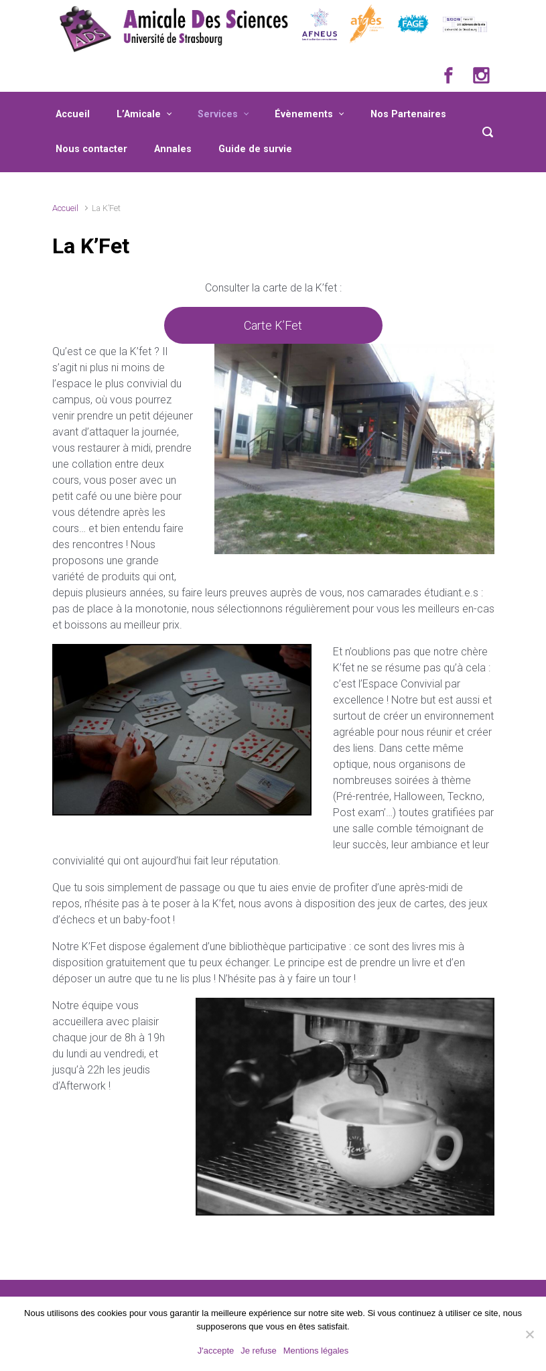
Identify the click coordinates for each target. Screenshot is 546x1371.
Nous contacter (91, 149)
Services (218, 114)
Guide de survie (255, 149)
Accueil (73, 114)
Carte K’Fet (273, 325)
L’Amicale (139, 114)
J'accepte (216, 1351)
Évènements (304, 114)
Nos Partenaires (408, 114)
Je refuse (258, 1351)
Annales (173, 149)
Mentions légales (316, 1351)
